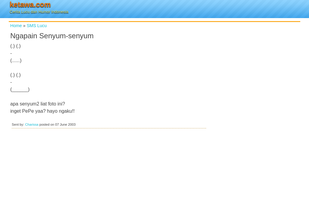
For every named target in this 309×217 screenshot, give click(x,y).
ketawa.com (30, 4)
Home (16, 25)
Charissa (31, 124)
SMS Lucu (36, 25)
